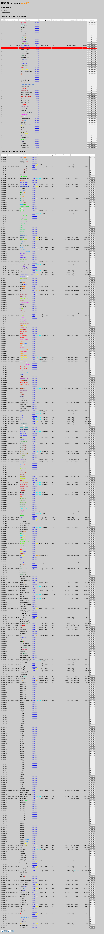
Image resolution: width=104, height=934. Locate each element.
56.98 (33, 459)
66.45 (33, 410)
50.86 (33, 518)
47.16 (33, 167)
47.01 (33, 316)
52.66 (33, 335)
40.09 (33, 178)
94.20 (33, 402)
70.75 (33, 476)
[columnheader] (5, 20)
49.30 (33, 418)
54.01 (33, 563)
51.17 (33, 443)
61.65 (33, 165)
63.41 (33, 412)
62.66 (33, 543)
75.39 (33, 239)
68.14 (33, 261)
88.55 (33, 247)
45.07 (33, 237)
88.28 (33, 453)
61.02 (33, 210)
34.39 (33, 271)
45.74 (33, 186)
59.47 (33, 431)
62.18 (33, 290)
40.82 (33, 359)
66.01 (33, 512)
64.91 (33, 555)
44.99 (33, 494)
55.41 (33, 423)
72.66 (33, 314)
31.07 (33, 388)
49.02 (33, 198)
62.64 (36, 45)
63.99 (33, 527)
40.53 (33, 420)
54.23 (33, 590)
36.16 (33, 274)
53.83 (33, 437)
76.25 (33, 520)
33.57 (33, 492)
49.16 (33, 569)
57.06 (33, 582)
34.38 (33, 357)
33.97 (33, 421)
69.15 (33, 461)
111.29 (34, 249)
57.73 (33, 272)
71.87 (33, 451)
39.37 (33, 184)
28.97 (33, 482)
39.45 (33, 214)
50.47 (33, 294)
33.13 (33, 586)
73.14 (33, 484)
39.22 (33, 361)
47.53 (33, 414)
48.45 (33, 514)
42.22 (33, 265)
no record (37, 22)
